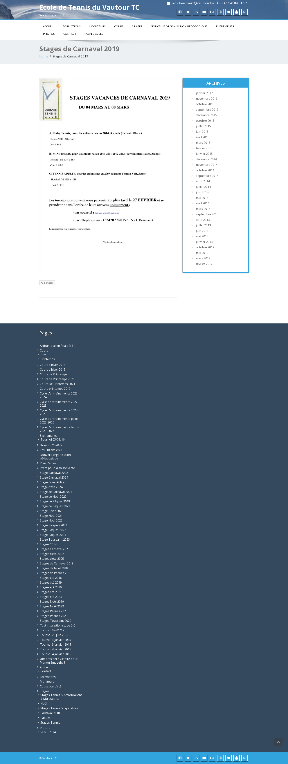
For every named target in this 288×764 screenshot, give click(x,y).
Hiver (44, 354)
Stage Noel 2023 (51, 520)
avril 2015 (202, 137)
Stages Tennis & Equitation (59, 708)
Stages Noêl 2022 (52, 606)
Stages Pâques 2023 (53, 616)
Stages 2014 (48, 544)
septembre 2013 (207, 214)
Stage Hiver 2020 (51, 511)
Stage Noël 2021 (51, 516)
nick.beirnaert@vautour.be (193, 3)
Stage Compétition (53, 482)
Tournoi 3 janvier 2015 (55, 640)
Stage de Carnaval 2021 (56, 492)
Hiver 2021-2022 (51, 445)
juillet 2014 (203, 187)
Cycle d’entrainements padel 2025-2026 (59, 420)
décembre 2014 (206, 159)
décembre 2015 (206, 115)
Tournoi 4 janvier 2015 (55, 649)
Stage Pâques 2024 (53, 535)
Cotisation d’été (50, 686)
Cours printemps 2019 (55, 389)
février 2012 (204, 264)
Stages (137, 26)
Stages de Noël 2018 (54, 568)
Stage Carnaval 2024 (54, 477)
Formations (72, 26)
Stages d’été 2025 (52, 559)
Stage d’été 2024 (51, 487)
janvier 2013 (204, 242)
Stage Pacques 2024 (53, 525)
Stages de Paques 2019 (55, 573)
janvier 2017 (204, 93)
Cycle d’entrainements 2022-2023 (59, 404)
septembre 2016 (207, 109)
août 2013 (203, 220)
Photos (49, 33)
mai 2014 (202, 198)
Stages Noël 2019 (52, 602)
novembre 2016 (206, 98)
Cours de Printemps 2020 (57, 379)
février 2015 (204, 148)
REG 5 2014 (48, 732)
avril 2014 (202, 203)
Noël (43, 703)
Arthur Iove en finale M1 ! (57, 346)
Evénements (225, 26)
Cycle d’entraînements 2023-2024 (59, 395)
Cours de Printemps (53, 374)
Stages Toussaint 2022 (55, 621)
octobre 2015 (205, 120)
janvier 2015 (204, 153)
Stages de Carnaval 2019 (56, 563)
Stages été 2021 (51, 592)
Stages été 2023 (51, 597)
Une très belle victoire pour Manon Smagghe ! (59, 661)
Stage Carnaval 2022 (54, 473)
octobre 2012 (205, 247)
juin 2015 (202, 131)
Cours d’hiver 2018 (52, 365)
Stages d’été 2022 (52, 554)
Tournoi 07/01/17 (52, 630)
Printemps (47, 359)
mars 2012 (203, 258)
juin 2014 (202, 192)
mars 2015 (203, 142)
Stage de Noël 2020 (53, 497)
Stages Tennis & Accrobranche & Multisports (61, 697)
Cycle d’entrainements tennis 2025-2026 (60, 429)
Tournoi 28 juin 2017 (54, 635)
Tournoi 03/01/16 (52, 439)
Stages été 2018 (51, 578)
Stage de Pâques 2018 (55, 501)
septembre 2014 (207, 176)
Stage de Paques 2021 (55, 506)
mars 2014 (203, 209)
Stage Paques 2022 (53, 530)
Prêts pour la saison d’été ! (58, 468)
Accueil (48, 26)
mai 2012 (202, 253)
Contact (69, 33)
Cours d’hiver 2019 (52, 369)
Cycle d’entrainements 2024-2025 (59, 412)
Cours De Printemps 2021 (57, 384)
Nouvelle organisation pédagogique (179, 26)
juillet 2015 (203, 126)
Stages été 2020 (51, 587)
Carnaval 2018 (50, 713)
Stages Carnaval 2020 (54, 549)
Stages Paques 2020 (53, 611)
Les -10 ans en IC (51, 450)
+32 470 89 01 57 (234, 3)
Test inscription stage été (57, 625)
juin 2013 (202, 231)
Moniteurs (97, 26)
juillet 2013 (203, 225)
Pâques (45, 718)
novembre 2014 (206, 164)
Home (43, 56)
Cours (118, 26)
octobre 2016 (205, 104)
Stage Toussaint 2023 (55, 539)
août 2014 (203, 181)
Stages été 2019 (51, 582)
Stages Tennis (50, 722)
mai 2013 (202, 236)
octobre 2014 (205, 170)
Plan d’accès (94, 33)
